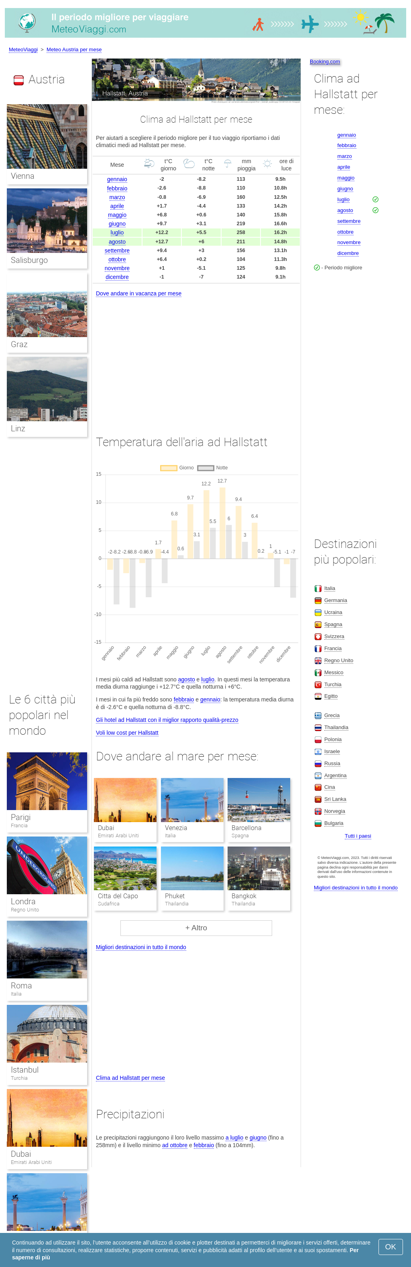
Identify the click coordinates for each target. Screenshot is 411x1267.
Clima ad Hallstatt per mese (130, 1078)
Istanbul (25, 1070)
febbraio (117, 188)
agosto (117, 241)
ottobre (117, 259)
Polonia (333, 739)
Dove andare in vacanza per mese (138, 293)
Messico (334, 672)
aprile (117, 206)
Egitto (331, 696)
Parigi (21, 817)
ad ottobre (174, 1145)
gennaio (117, 179)
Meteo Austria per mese (74, 49)
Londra (23, 901)
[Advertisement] (196, 359)
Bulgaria (334, 823)
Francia (19, 825)
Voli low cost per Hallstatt (127, 732)
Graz (19, 344)
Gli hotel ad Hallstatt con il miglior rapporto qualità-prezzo (167, 720)
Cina (329, 787)
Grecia (332, 715)
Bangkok (244, 896)
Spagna (333, 624)
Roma (21, 985)
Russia (332, 763)
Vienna (23, 176)
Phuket (175, 896)
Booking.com (325, 62)
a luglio (234, 1137)
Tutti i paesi (358, 836)
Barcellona (247, 828)
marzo (117, 197)
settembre (117, 250)
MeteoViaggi (23, 49)
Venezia (176, 828)
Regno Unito (25, 910)
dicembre (117, 277)
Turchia (19, 1078)
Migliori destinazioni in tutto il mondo (141, 947)
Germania (335, 600)
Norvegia (334, 811)
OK (390, 1247)
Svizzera (334, 636)
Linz (18, 428)
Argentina (335, 775)
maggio (117, 215)
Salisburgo (29, 260)
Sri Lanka (335, 799)
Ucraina (333, 612)
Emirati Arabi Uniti (31, 1162)
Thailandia (336, 727)
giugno (117, 223)
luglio (117, 232)
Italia (16, 994)
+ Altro (196, 927)
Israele (332, 751)
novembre (117, 268)
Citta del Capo (118, 896)
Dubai (106, 828)
